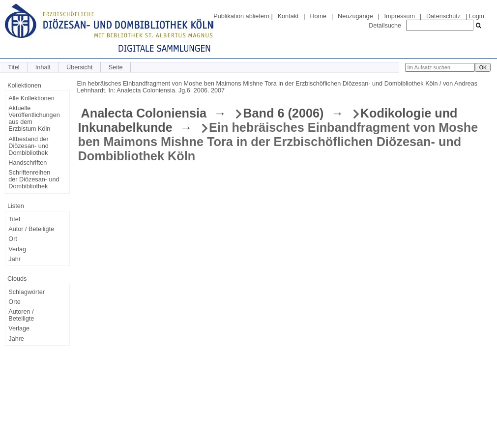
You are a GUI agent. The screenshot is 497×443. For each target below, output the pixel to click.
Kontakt (288, 16)
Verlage (18, 328)
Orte (14, 301)
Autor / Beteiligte (31, 229)
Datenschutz (443, 16)
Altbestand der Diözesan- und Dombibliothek (28, 146)
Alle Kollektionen (31, 98)
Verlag (17, 249)
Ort (12, 239)
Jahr (14, 259)
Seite (116, 67)
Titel (13, 67)
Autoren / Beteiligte (21, 315)
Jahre (16, 338)
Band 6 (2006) (283, 113)
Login (476, 16)
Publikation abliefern (241, 16)
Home (318, 16)
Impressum (399, 16)
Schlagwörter (26, 292)
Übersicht (79, 67)
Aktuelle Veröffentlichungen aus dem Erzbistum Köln (33, 118)
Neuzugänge (355, 16)
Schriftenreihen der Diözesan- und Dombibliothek (33, 179)
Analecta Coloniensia (143, 113)
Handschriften (27, 162)
